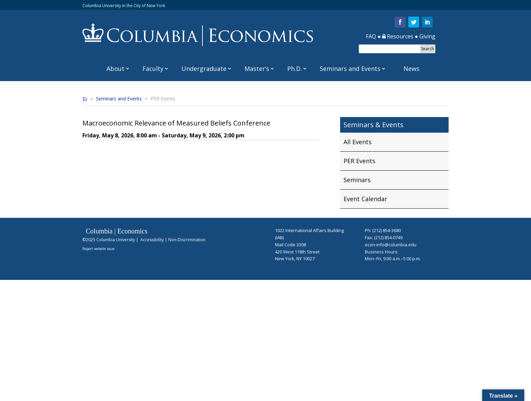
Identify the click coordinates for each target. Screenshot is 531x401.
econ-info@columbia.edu (390, 245)
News (411, 68)
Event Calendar (365, 199)
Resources (397, 36)
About (115, 68)
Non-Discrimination (186, 240)
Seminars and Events (350, 68)
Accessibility (152, 240)
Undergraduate (204, 68)
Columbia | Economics (117, 231)
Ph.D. (294, 68)
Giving (427, 36)
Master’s (256, 68)
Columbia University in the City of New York (123, 5)
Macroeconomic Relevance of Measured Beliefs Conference (176, 123)
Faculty (152, 68)
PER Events (359, 161)
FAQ (371, 36)
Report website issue (98, 248)
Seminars (357, 180)
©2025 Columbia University (108, 240)
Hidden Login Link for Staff (294, 266)
